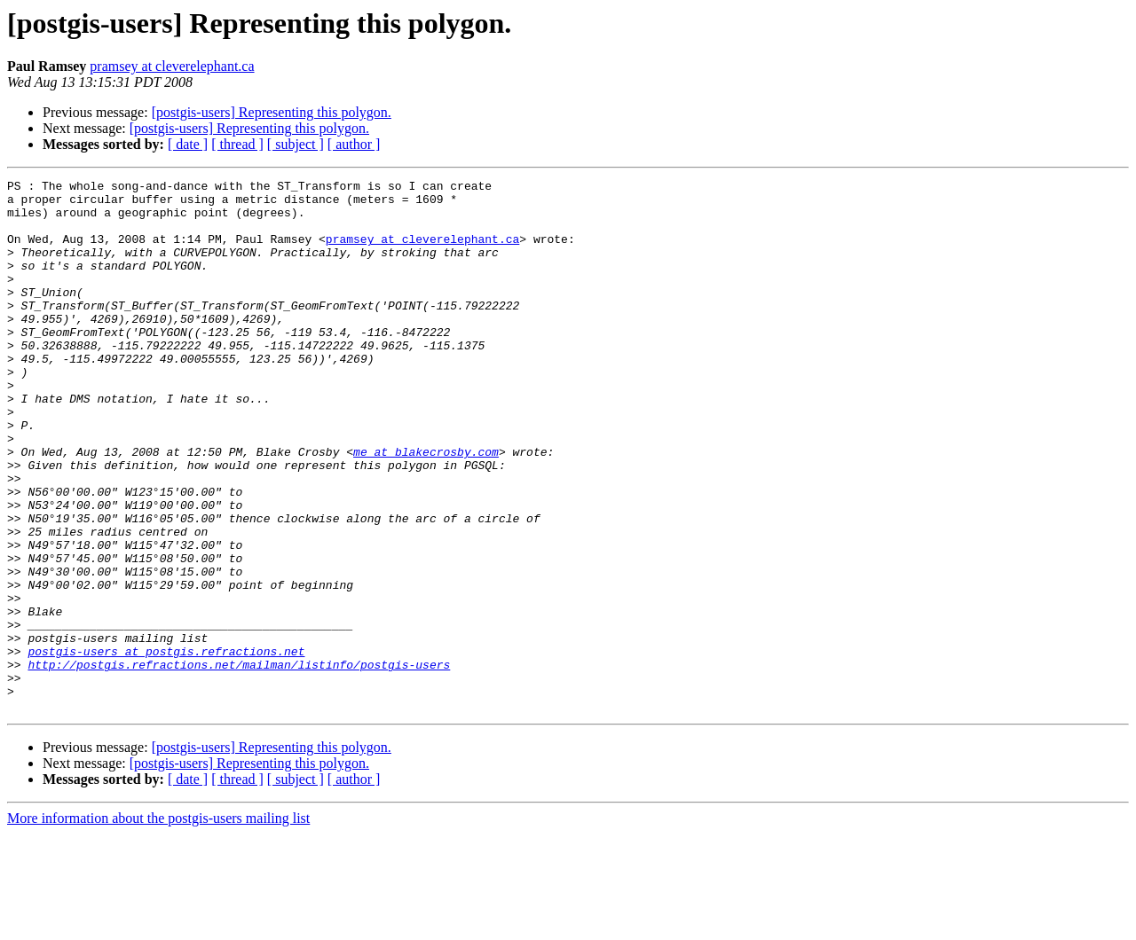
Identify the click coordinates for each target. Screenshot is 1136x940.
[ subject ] (295, 144)
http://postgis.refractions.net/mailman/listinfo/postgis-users (239, 763)
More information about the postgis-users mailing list (158, 924)
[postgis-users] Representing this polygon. (271, 112)
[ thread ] (237, 144)
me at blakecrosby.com (426, 507)
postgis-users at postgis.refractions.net (166, 747)
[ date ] (188, 144)
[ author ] (354, 144)
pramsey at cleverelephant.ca (172, 66)
